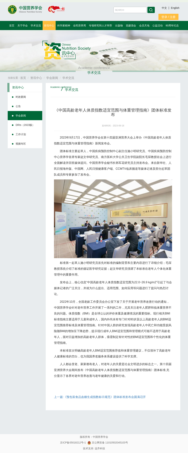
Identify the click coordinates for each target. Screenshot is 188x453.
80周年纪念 (172, 25)
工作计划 (21, 134)
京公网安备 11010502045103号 (107, 442)
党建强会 (131, 25)
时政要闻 (21, 96)
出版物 (119, 25)
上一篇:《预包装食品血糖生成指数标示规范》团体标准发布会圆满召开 (100, 397)
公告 (18, 106)
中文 (165, 7)
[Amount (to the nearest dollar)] (130, 10)
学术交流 (36, 25)
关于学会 (22, 25)
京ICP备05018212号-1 (73, 442)
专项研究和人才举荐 (100, 25)
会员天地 (144, 25)
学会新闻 (21, 115)
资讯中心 (49, 25)
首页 (11, 25)
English (175, 7)
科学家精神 (63, 25)
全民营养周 (79, 25)
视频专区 (21, 143)
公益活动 (157, 25)
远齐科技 (100, 448)
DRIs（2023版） (25, 124)
